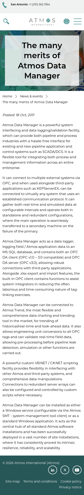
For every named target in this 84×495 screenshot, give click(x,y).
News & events (31, 96)
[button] (77, 21)
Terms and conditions (40, 481)
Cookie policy (71, 481)
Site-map (12, 481)
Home (7, 96)
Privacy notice (70, 487)
